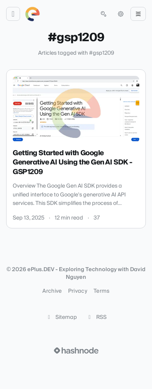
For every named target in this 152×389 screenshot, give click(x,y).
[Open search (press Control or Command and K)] (103, 14)
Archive (52, 291)
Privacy (77, 291)
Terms (102, 291)
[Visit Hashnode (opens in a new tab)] (76, 350)
